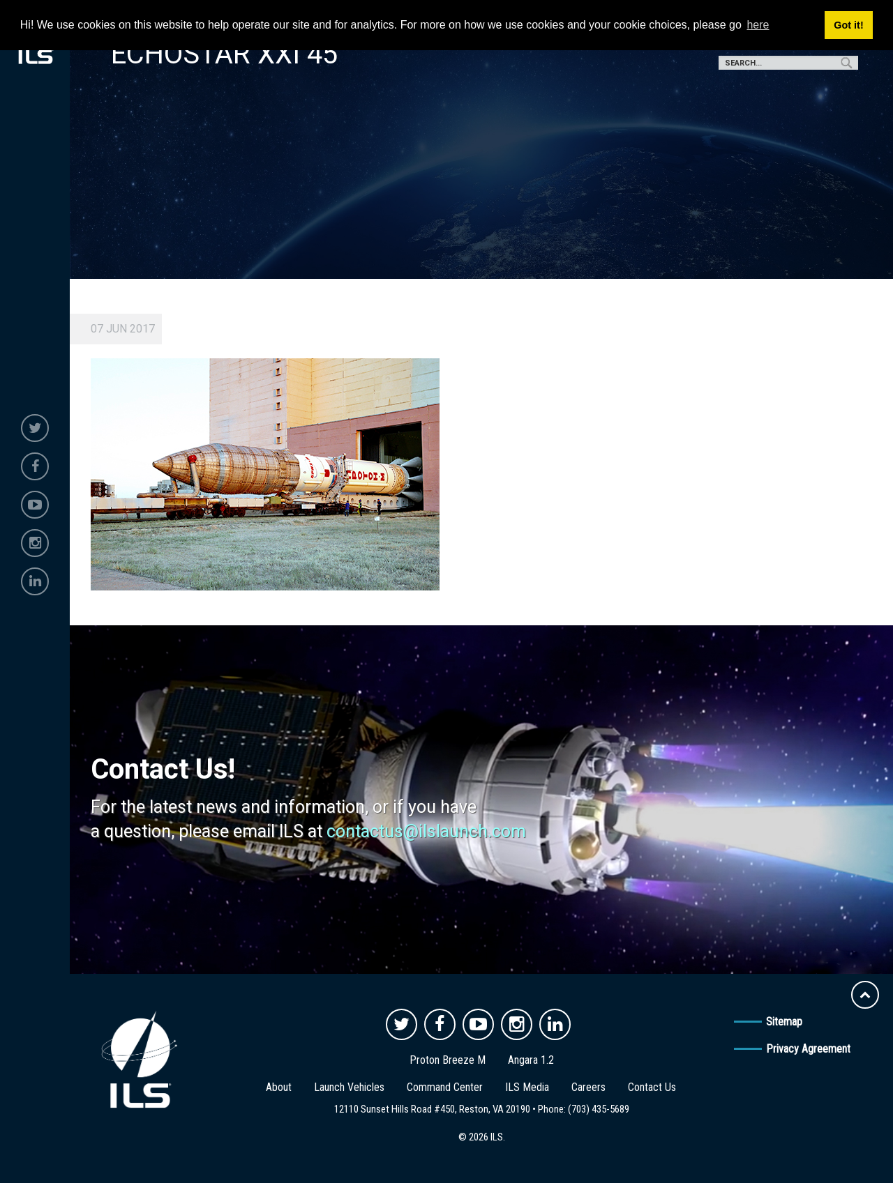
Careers (588, 1087)
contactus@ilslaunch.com (426, 831)
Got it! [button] (848, 25)
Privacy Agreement (808, 1048)
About (279, 1087)
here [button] (757, 25)
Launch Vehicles (349, 1087)
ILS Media (527, 1087)
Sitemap (784, 1021)
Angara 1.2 (531, 1060)
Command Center (445, 1087)
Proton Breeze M (448, 1060)
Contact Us (652, 1087)
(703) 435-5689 (598, 1109)
